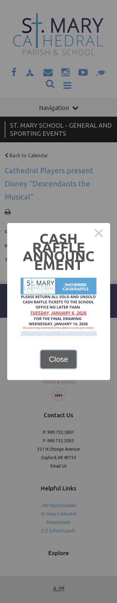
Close (58, 359)
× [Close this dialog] (99, 234)
